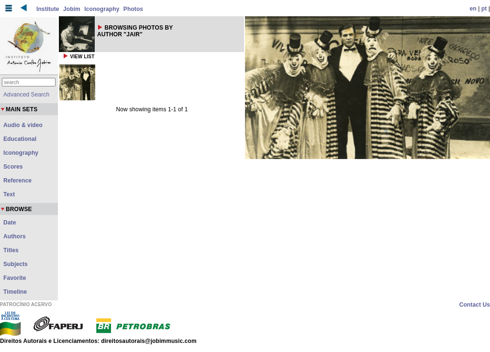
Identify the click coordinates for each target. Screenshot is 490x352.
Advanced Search (26, 94)
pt (484, 8)
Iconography (101, 9)
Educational (19, 139)
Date (9, 222)
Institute (47, 9)
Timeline (15, 291)
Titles (11, 250)
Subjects (15, 264)
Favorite (14, 278)
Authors (14, 236)
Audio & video (23, 125)
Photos (133, 9)
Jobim (71, 9)
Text (9, 194)
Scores (13, 166)
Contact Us (474, 304)
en (473, 8)
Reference (17, 180)
